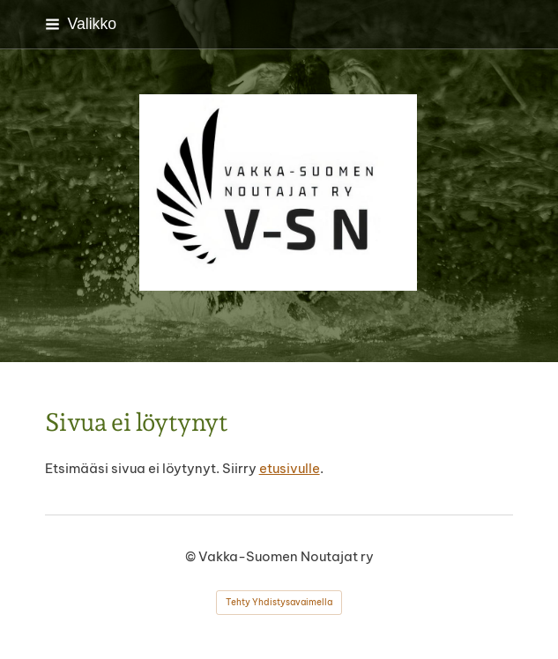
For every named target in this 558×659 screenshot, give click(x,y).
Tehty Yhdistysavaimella (279, 602)
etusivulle (289, 468)
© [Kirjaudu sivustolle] (191, 556)
